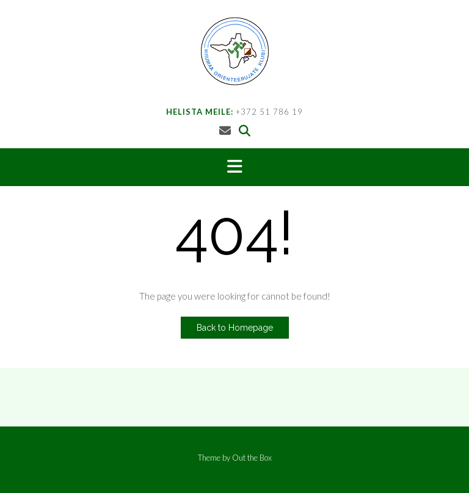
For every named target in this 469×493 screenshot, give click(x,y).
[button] (234, 167)
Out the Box (252, 457)
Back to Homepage (235, 328)
